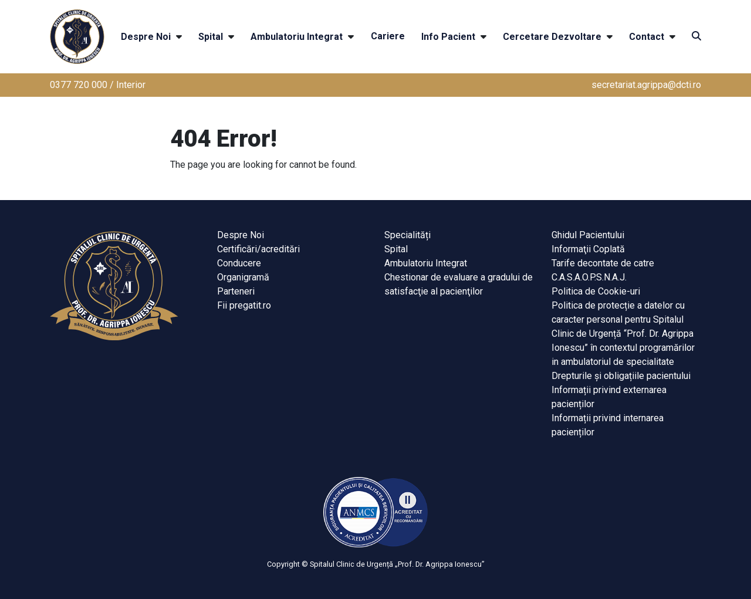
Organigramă (243, 277)
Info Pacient (448, 36)
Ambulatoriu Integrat (297, 36)
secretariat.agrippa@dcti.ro (646, 84)
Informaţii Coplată (588, 249)
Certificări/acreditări (258, 249)
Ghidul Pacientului (588, 235)
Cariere (388, 36)
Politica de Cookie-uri (596, 291)
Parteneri (236, 291)
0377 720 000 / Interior (98, 84)
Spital (210, 36)
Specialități (407, 235)
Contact (646, 36)
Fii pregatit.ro (244, 305)
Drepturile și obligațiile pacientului (621, 375)
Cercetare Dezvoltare (552, 36)
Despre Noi (146, 36)
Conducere (239, 263)
